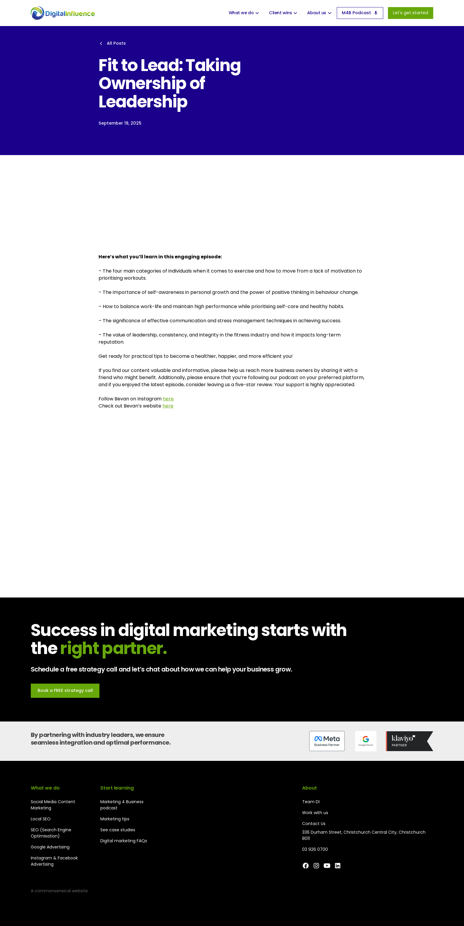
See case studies (117, 830)
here (168, 398)
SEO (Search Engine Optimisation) (51, 833)
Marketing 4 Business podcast (122, 805)
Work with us (315, 813)
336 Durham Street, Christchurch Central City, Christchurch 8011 (364, 835)
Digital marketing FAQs (123, 841)
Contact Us (314, 824)
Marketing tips (114, 819)
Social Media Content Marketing (53, 805)
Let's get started (410, 13)
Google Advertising (50, 847)
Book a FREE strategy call (65, 690)
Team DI (311, 802)
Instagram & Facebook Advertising (54, 861)
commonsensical (53, 891)
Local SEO (41, 819)
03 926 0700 (315, 849)
